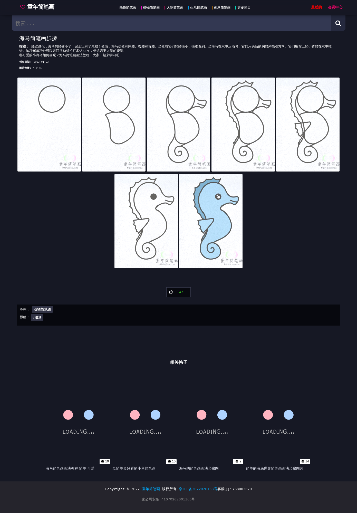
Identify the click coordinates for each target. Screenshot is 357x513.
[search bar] (171, 23)
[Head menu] (183, 7)
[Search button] (338, 23)
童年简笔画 (151, 489)
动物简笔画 (42, 309)
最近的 (316, 7)
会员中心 (335, 7)
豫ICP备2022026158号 (198, 489)
